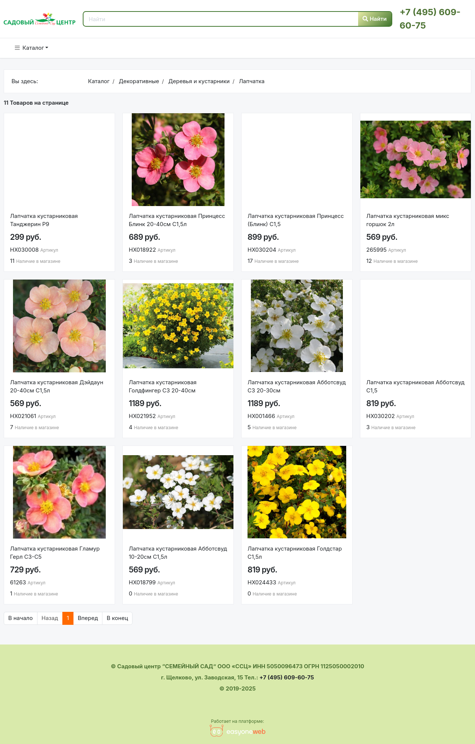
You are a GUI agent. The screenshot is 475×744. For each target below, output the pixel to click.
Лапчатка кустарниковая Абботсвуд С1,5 (415, 386)
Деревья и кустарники (198, 81)
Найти (375, 18)
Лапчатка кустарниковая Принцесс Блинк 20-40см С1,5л (177, 220)
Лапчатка (251, 81)
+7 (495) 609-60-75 (286, 677)
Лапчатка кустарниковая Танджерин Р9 (44, 220)
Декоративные (138, 81)
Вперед (88, 617)
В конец (117, 617)
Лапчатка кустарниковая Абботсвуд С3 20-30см (297, 386)
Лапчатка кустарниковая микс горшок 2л (407, 220)
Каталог (29, 47)
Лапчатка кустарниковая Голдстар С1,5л (295, 553)
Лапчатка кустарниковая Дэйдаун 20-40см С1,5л (56, 386)
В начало (20, 617)
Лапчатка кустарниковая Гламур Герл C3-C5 (55, 553)
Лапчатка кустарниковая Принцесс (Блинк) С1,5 (296, 220)
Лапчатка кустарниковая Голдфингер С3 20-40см (163, 386)
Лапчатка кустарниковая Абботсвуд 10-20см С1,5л (178, 553)
